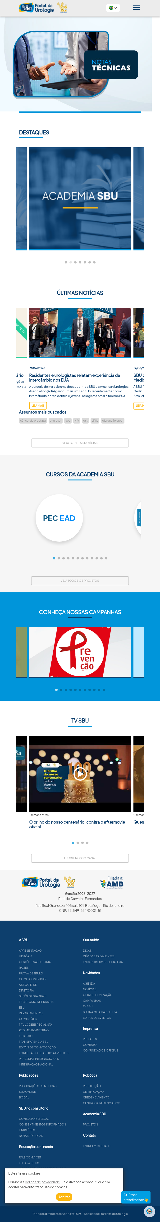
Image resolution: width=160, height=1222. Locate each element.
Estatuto (49, 1036)
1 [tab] (66, 262)
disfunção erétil (112, 420)
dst (85, 420)
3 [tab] (75, 262)
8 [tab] (87, 558)
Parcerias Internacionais (62, 1059)
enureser (55, 420)
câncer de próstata (33, 420)
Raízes (47, 967)
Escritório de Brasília (59, 1002)
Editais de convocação (60, 1047)
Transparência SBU (56, 1041)
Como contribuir (55, 979)
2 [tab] (70, 262)
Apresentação (53, 950)
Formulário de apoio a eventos (66, 1053)
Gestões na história (58, 962)
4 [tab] (80, 262)
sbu (67, 420)
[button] (113, 8)
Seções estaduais (55, 996)
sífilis (95, 420)
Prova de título (54, 973)
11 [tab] (101, 558)
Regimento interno (57, 1030)
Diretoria (49, 990)
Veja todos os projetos (80, 580)
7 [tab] (94, 262)
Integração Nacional (59, 1064)
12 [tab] (106, 558)
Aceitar (64, 1197)
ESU (44, 1007)
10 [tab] (96, 558)
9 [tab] (92, 558)
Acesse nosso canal (80, 858)
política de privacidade (42, 1182)
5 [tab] (84, 262)
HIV (76, 420)
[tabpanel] (80, 198)
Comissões (51, 1019)
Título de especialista (58, 1024)
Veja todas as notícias (80, 443)
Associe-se (51, 985)
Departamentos (54, 1013)
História (48, 956)
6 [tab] (89, 262)
